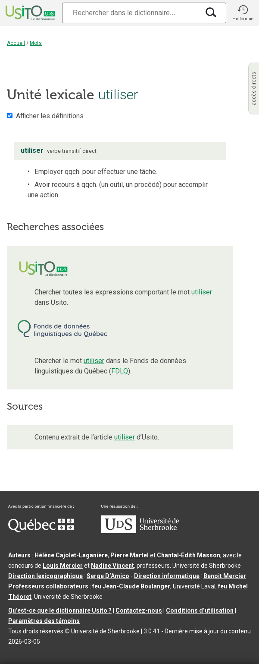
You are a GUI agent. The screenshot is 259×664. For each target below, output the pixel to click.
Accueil (16, 43)
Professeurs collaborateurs (48, 586)
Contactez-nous (138, 610)
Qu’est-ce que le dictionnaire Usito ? (60, 610)
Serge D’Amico (108, 575)
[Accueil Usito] (29, 13)
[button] (243, 13)
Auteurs (19, 555)
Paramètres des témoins (44, 620)
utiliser (201, 292)
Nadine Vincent (112, 565)
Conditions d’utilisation (200, 610)
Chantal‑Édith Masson (188, 555)
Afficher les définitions (50, 116)
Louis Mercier (63, 565)
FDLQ (119, 371)
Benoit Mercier (224, 575)
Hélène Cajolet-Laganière (71, 555)
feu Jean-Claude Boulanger (131, 586)
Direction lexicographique (45, 575)
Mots (36, 43)
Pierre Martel (129, 555)
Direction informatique (167, 575)
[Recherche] (131, 12)
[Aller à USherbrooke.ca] (140, 531)
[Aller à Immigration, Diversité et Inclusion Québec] (41, 530)
